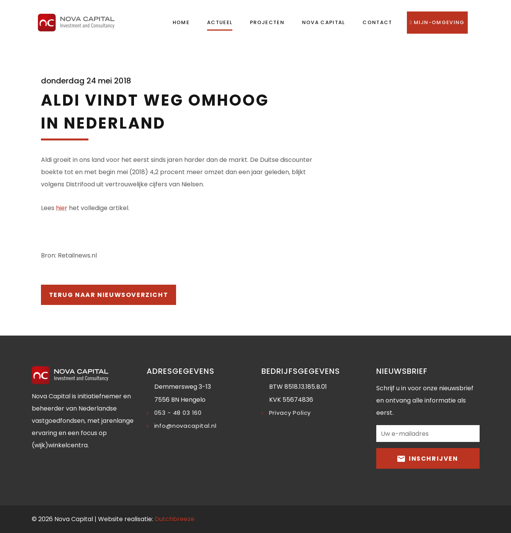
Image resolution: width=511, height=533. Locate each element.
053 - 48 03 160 (178, 413)
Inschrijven (427, 458)
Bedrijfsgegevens (300, 371)
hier (61, 208)
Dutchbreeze (174, 519)
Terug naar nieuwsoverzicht (108, 294)
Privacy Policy (290, 413)
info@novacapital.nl (185, 426)
